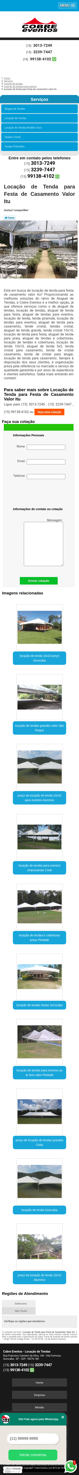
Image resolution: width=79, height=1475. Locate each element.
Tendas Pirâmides (15, 146)
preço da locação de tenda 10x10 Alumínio (39, 1277)
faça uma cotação (49, 412)
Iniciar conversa (33, 1455)
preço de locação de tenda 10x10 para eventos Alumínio (39, 798)
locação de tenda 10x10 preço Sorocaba (39, 658)
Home (39, 1382)
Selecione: (21, 1303)
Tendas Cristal (13, 137)
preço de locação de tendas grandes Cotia (39, 1142)
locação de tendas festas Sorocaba (39, 1005)
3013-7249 (42, 45)
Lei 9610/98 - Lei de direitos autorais (49, 1339)
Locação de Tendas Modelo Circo (23, 127)
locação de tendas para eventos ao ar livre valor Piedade (40, 1073)
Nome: (41, 447)
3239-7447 (42, 52)
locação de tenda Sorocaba (39, 1210)
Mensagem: (43, 542)
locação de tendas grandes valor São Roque (39, 728)
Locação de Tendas (16, 118)
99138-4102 (40, 59)
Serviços (39, 99)
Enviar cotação (38, 580)
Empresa (39, 1395)
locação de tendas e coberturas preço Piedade (39, 938)
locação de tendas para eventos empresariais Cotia (39, 868)
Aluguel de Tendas (15, 108)
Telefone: (39, 476)
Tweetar (9, 218)
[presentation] (40, 494)
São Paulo (21, 1311)
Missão (39, 1407)
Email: (41, 461)
